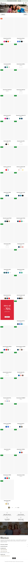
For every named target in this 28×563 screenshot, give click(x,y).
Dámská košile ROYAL (7, 397)
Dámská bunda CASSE (21, 295)
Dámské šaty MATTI (7, 115)
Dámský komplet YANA (21, 192)
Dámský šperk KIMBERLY (20, 397)
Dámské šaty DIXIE (7, 269)
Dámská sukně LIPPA (21, 141)
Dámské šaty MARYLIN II (7, 89)
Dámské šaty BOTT (20, 423)
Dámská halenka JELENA (20, 346)
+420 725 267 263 (3, 551)
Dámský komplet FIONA (20, 218)
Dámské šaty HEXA (7, 243)
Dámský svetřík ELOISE (21, 166)
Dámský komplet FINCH (7, 218)
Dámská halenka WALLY (7, 372)
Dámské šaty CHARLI (21, 474)
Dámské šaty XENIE (7, 192)
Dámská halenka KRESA (7, 346)
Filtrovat (3, 14)
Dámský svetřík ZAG (7, 166)
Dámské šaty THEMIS (7, 474)
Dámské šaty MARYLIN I (21, 89)
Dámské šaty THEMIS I (21, 449)
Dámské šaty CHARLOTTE (21, 115)
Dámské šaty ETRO (20, 243)
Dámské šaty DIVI (7, 449)
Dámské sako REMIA (7, 423)
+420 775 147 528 (3, 549)
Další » (18, 507)
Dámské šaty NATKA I (21, 320)
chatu (23, 520)
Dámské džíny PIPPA (7, 141)
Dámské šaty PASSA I (21, 38)
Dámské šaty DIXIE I (20, 269)
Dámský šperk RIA (7, 500)
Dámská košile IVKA (20, 372)
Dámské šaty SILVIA (7, 295)
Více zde (19, 0)
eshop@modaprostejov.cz (5, 555)
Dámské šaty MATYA (7, 38)
